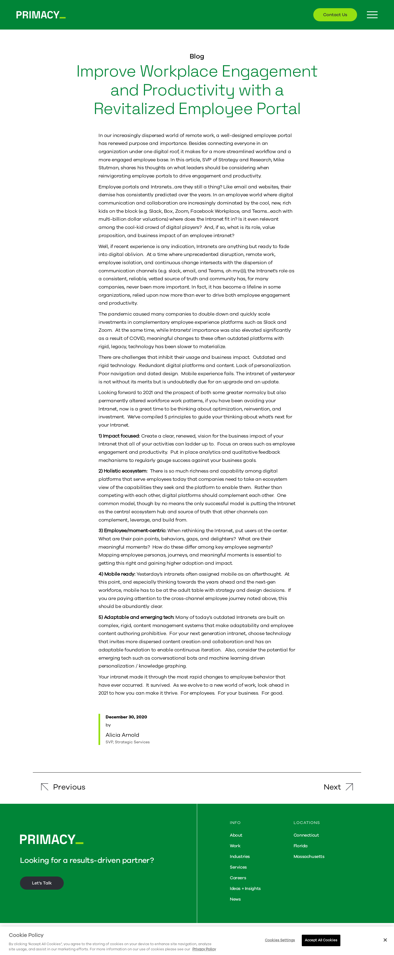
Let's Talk (42, 883)
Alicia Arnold (122, 735)
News (235, 899)
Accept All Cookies (321, 940)
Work (235, 846)
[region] (197, 941)
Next (332, 787)
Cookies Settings (280, 940)
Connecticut (306, 835)
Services (238, 867)
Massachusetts (309, 857)
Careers (238, 878)
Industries (240, 857)
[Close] (385, 940)
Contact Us (335, 15)
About (236, 835)
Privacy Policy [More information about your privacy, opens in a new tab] (204, 949)
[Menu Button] (372, 14)
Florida (301, 846)
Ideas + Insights (245, 889)
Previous (69, 787)
